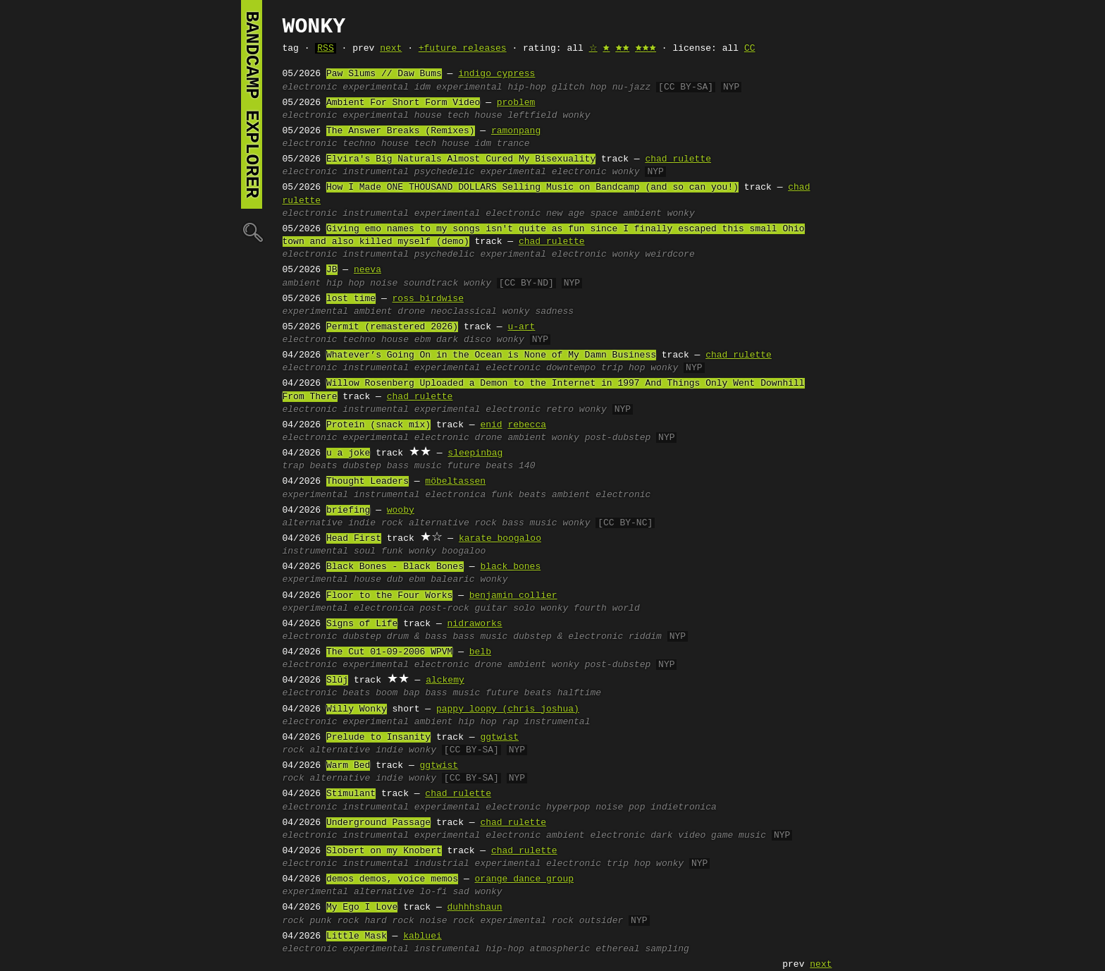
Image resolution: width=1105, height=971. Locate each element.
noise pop (620, 807)
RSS (325, 48)
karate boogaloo (500, 538)
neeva (367, 270)
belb (480, 652)
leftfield (532, 115)
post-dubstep (618, 438)
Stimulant (351, 794)
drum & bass (417, 636)
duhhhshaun (474, 907)
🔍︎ (251, 231)
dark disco (463, 340)
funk (502, 495)
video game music (722, 835)
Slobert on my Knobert (384, 851)
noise (383, 283)
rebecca (526, 425)
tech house (474, 115)
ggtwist (499, 737)
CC (749, 48)
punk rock (334, 921)
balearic (452, 579)
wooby (400, 510)
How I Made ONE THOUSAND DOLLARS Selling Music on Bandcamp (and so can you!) (532, 187)
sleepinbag (474, 453)
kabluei (422, 936)
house (428, 115)
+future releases (463, 48)
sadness (554, 311)
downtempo (570, 368)
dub (395, 579)
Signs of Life (361, 624)
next (391, 48)
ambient (302, 283)
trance (513, 144)
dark (661, 835)
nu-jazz (631, 87)
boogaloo (464, 551)
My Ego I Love (361, 907)
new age (565, 213)
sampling (667, 949)
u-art (521, 327)
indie (389, 750)
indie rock (375, 523)
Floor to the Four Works (389, 596)
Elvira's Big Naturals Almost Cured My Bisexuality (460, 159)
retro (560, 409)
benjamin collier (513, 596)
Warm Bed (348, 765)
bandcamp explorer (251, 104)
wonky (576, 115)
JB (332, 270)
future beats (480, 466)
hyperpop (568, 807)
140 (527, 466)
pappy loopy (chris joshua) (507, 709)
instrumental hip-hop (469, 949)
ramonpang (516, 131)
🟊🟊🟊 (645, 48)
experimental (375, 87)
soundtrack (430, 283)
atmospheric (560, 949)
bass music (414, 466)
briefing (348, 510)
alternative (313, 523)
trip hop (623, 368)
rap (510, 722)
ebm (422, 340)
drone (411, 311)
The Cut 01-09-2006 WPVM (389, 652)
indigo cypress (496, 74)
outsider (601, 921)
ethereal (617, 949)
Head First (353, 538)
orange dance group (524, 879)
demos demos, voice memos (392, 879)
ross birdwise (428, 299)
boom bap (397, 693)
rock (293, 750)
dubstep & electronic (568, 636)
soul (365, 551)
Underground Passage (378, 823)
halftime (579, 693)
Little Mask (356, 936)
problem (516, 103)
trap (293, 466)
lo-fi (433, 892)
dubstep (361, 466)
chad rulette (678, 159)
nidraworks (474, 624)
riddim (645, 636)
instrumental (375, 172)
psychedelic (444, 172)
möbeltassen (455, 481)
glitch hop (579, 87)
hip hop (345, 283)
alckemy (445, 680)
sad (460, 892)
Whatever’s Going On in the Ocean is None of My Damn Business (491, 355)
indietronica (683, 807)
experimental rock (527, 921)
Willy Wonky (356, 709)
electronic (310, 87)
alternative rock (453, 523)
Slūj (337, 680)
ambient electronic (601, 495)
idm (422, 87)
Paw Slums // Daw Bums (384, 74)
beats (324, 466)
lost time (351, 299)
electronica (455, 495)
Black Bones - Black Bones (395, 567)
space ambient (625, 213)
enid (491, 425)
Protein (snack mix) (378, 425)
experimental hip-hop (491, 87)
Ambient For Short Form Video (403, 103)
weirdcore (669, 254)
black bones (510, 567)
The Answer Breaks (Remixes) (400, 131)
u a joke (348, 453)
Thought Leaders (367, 481)
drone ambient (510, 438)
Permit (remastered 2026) (392, 327)
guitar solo (505, 608)
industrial (441, 863)
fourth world (607, 608)
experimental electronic (543, 172)
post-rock (444, 608)
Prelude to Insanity (378, 737)
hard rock (389, 921)
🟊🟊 (622, 48)
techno (359, 144)
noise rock (447, 921)
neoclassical (464, 311)
